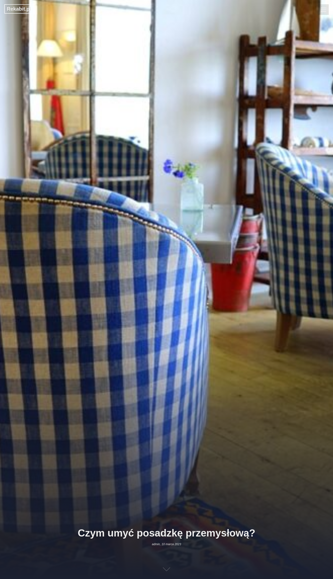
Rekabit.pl (19, 9)
